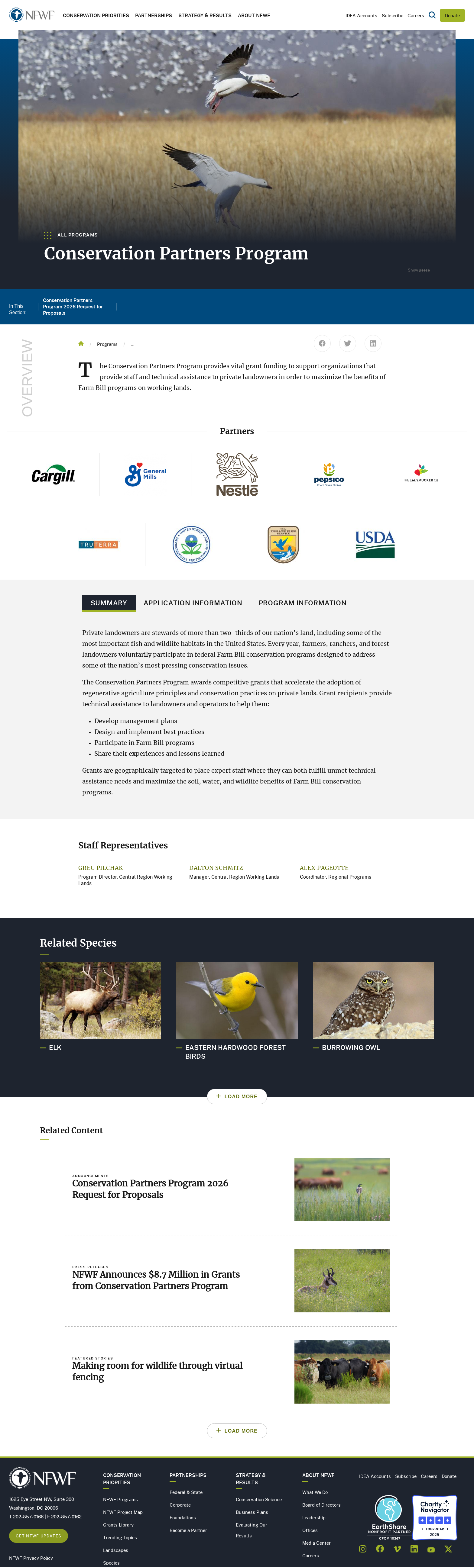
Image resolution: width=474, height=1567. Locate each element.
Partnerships (153, 15)
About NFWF (318, 1475)
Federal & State (186, 1492)
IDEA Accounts (361, 15)
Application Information (193, 603)
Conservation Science (259, 1499)
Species (111, 1562)
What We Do (315, 1492)
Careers (415, 15)
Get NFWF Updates (38, 1536)
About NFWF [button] (254, 15)
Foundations (183, 1517)
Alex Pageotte (324, 868)
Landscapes (115, 1550)
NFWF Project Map (123, 1512)
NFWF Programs (120, 1499)
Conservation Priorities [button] (96, 15)
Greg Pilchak (100, 868)
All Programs (71, 234)
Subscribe (392, 15)
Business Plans (252, 1512)
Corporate (180, 1504)
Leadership (314, 1517)
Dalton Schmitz (216, 868)
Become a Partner (188, 1530)
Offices (310, 1530)
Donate (452, 15)
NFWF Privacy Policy (31, 1558)
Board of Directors (321, 1504)
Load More (241, 1096)
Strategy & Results (205, 15)
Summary (109, 603)
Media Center (316, 1543)
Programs (107, 344)
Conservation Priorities (122, 1479)
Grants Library (118, 1524)
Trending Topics (120, 1537)
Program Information (303, 603)
